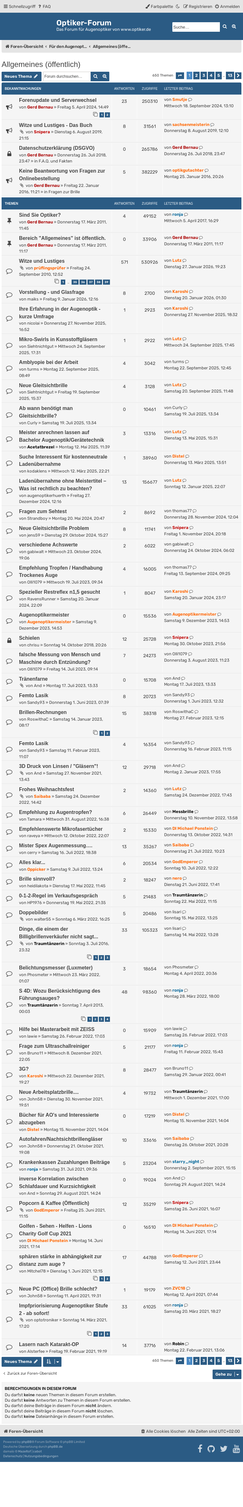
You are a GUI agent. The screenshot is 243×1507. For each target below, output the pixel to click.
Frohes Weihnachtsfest (46, 789)
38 (98, 282)
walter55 (42, 919)
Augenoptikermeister (44, 615)
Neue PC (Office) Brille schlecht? (58, 1289)
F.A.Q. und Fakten (55, 161)
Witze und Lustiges (42, 261)
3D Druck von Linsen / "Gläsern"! (58, 766)
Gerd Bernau (40, 107)
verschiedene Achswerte (48, 544)
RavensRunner (41, 599)
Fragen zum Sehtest (43, 511)
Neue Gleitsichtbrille (43, 385)
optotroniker (46, 1320)
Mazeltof (24, 1451)
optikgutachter (188, 170)
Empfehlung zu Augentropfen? (55, 812)
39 (106, 282)
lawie (32, 1036)
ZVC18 (178, 1288)
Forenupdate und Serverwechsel (58, 100)
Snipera (42, 131)
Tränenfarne (33, 679)
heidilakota (37, 885)
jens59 (33, 535)
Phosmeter (37, 974)
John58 (34, 1099)
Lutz (177, 260)
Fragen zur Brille (64, 191)
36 (83, 282)
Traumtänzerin (187, 895)
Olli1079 (34, 582)
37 (91, 282)
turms (33, 369)
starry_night (185, 1161)
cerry (32, 852)
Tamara (34, 819)
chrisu (33, 645)
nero (177, 878)
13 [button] (230, 75)
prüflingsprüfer (50, 268)
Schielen (29, 638)
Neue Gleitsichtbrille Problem (54, 528)
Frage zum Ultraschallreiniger (54, 1046)
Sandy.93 (36, 702)
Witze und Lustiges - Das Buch (55, 125)
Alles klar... (32, 862)
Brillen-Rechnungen (43, 712)
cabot (37, 1451)
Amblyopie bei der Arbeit (48, 362)
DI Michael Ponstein (192, 828)
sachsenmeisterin (190, 124)
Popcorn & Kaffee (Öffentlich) (54, 1203)
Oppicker (36, 869)
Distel (178, 456)
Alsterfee (36, 1351)
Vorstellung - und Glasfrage (51, 292)
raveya (33, 835)
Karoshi (180, 291)
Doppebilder (33, 912)
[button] (180, 75)
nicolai (33, 323)
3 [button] (203, 75)
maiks (33, 299)
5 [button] (218, 75)
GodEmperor (185, 861)
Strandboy (37, 518)
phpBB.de (55, 1447)
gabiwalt (35, 551)
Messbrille (183, 811)
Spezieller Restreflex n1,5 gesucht (59, 592)
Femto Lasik (33, 695)
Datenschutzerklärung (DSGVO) (56, 148)
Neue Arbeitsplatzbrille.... (49, 1092)
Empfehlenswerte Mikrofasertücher (61, 829)
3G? (24, 1069)
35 (75, 282)
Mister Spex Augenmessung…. (56, 845)
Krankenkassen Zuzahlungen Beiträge (64, 1162)
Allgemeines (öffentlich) (41, 64)
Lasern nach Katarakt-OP (49, 1344)
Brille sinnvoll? (37, 879)
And (38, 685)
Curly (32, 422)
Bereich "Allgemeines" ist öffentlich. (62, 238)
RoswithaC (37, 719)
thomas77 (182, 510)
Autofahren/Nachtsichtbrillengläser (61, 1139)
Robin (178, 1343)
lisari (176, 911)
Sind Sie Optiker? (40, 215)
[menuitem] (44, 6)
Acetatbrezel (40, 447)
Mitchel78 (36, 1271)
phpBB (27, 1442)
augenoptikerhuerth (46, 495)
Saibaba (42, 796)
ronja (177, 214)
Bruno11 (35, 1053)
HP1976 (34, 902)
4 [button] (211, 75)
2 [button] (196, 75)
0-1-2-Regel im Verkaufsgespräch (58, 895)
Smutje (179, 99)
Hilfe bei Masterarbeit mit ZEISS (56, 1029)
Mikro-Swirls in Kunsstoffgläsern (58, 339)
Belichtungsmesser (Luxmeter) (56, 967)
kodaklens (37, 471)
